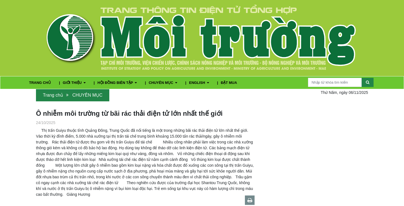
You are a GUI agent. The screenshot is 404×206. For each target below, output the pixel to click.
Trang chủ (53, 95)
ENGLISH (199, 83)
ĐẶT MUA (229, 83)
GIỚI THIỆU (75, 83)
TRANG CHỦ (40, 83)
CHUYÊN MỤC (163, 83)
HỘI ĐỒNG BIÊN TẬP (117, 83)
